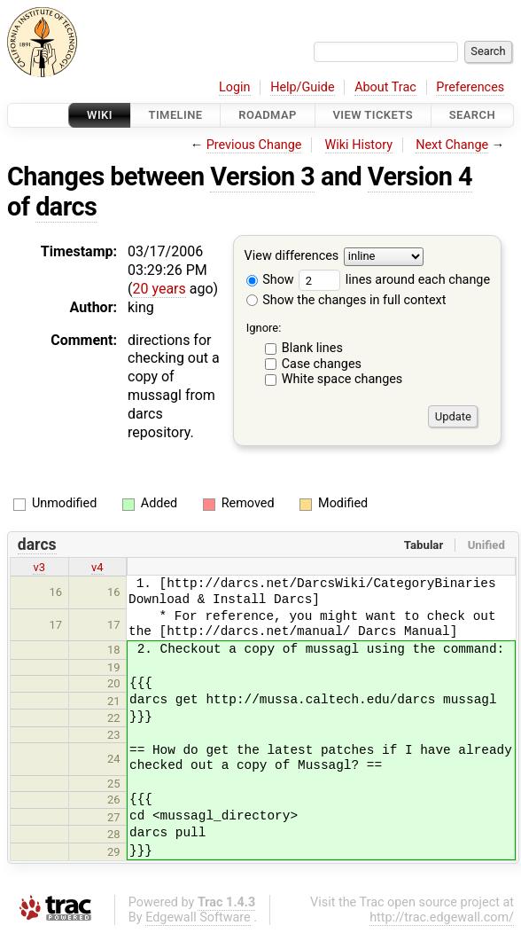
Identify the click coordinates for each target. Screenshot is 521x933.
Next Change (452, 145)
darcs (66, 207)
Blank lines (312, 348)
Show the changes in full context (346, 300)
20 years (158, 288)
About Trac (385, 87)
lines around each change (394, 279)
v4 (97, 567)
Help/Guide (302, 87)
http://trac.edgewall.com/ (441, 917)
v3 (39, 567)
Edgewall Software (198, 917)
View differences (292, 256)
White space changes (342, 379)
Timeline (176, 115)
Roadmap (267, 115)
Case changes (322, 364)
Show (270, 279)
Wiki (100, 115)
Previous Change (254, 145)
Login (235, 87)
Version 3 (262, 176)
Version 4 (420, 176)
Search (472, 115)
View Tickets (373, 115)
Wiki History (359, 145)
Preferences (470, 87)
